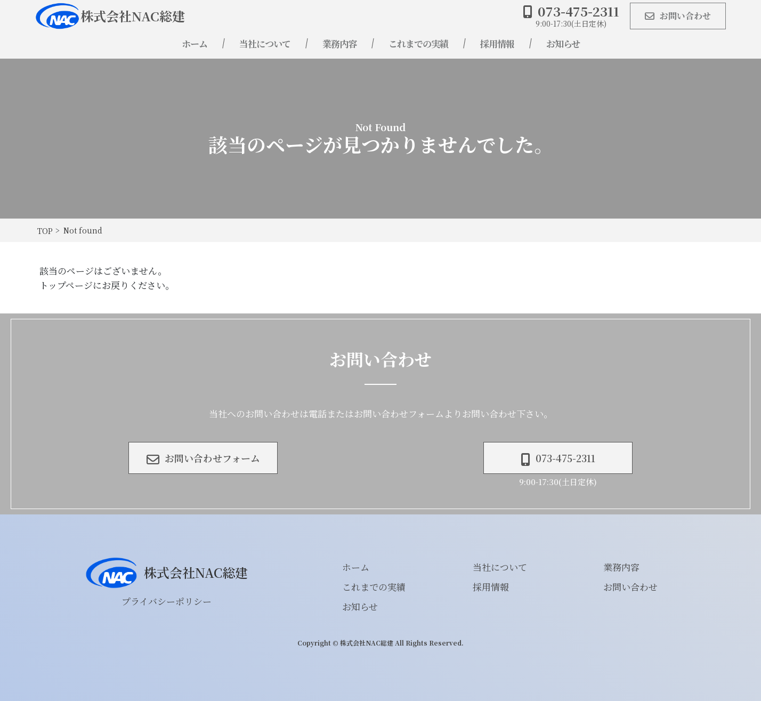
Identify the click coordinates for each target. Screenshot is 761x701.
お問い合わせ (630, 586)
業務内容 (339, 43)
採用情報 (497, 43)
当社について (264, 43)
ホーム (194, 43)
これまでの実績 (418, 43)
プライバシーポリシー (167, 601)
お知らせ (563, 43)
